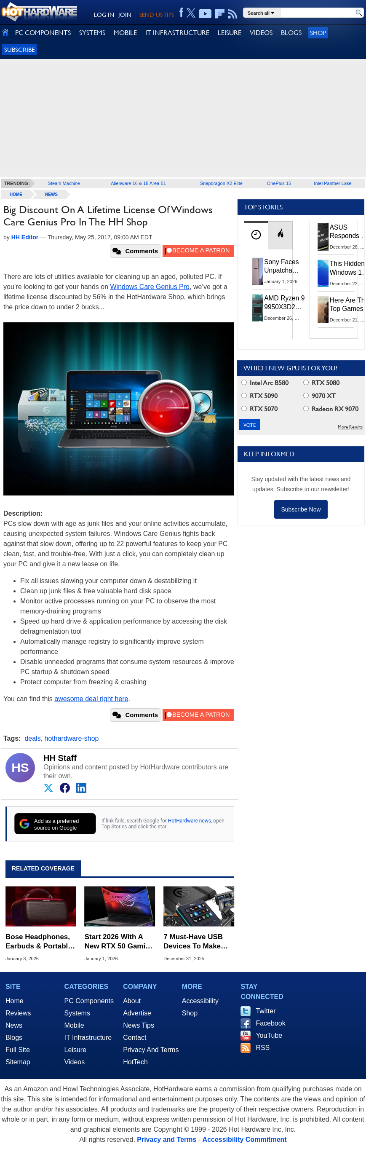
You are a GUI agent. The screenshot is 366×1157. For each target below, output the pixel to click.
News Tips (138, 1025)
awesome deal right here (91, 698)
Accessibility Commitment (245, 1139)
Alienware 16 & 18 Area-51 (138, 183)
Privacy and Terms (166, 1139)
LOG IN (104, 14)
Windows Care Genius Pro (150, 286)
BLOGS (291, 33)
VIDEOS (261, 33)
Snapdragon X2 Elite (221, 183)
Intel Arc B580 (265, 383)
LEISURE (229, 33)
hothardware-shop (72, 738)
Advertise (137, 1013)
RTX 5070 (259, 409)
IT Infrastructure (88, 1037)
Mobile (74, 1025)
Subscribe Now (301, 509)
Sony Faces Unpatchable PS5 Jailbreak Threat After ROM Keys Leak (282, 266)
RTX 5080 (321, 383)
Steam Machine (64, 183)
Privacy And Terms (151, 1049)
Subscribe (19, 49)
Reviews (18, 1013)
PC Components (89, 1000)
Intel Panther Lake (332, 183)
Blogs (13, 1037)
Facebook (270, 1023)
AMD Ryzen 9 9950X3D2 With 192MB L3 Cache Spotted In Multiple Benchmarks (284, 302)
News (51, 194)
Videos (74, 1062)
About (132, 1000)
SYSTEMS (92, 33)
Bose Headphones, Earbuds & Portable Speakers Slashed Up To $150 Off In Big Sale (38, 942)
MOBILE (125, 33)
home (16, 194)
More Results (350, 427)
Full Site (17, 1049)
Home (14, 1000)
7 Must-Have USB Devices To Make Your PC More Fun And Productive (194, 942)
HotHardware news (189, 821)
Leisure (75, 1049)
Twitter (265, 1011)
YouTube (269, 1035)
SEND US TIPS (156, 14)
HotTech (135, 1062)
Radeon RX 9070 (330, 409)
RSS (263, 1047)
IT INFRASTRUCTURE (177, 33)
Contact (134, 1037)
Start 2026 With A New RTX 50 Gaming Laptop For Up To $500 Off (119, 942)
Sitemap (17, 1062)
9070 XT (319, 396)
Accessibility (200, 1000)
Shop (318, 32)
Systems (77, 1013)
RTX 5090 (259, 396)
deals (32, 738)
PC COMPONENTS (43, 33)
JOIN (124, 14)
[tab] (256, 235)
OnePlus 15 (279, 183)
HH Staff (60, 758)
